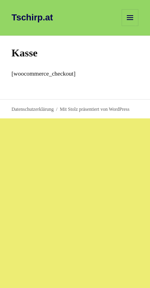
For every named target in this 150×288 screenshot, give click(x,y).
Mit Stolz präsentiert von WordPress (94, 109)
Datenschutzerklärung (33, 109)
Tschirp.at (32, 17)
